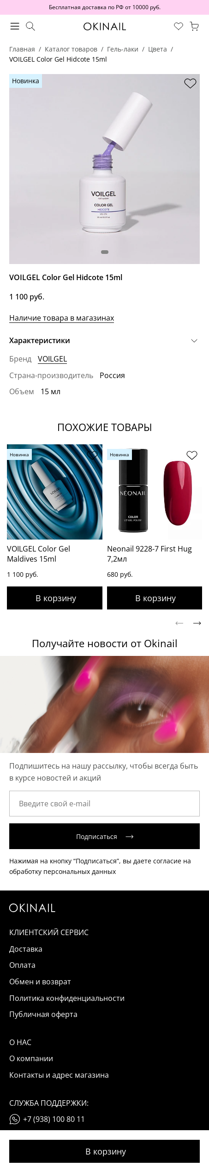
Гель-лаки (122, 49)
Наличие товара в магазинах (61, 318)
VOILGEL (52, 359)
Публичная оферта (43, 1014)
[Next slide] (197, 623)
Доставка (25, 949)
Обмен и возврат (40, 982)
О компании (31, 1058)
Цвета (157, 49)
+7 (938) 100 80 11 (54, 1119)
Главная (22, 49)
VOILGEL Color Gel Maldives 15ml (38, 553)
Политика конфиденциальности (67, 998)
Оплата (22, 965)
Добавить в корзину (104, 1151)
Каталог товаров (71, 49)
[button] (104, 252)
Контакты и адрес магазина (59, 1075)
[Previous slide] (179, 623)
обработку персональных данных (62, 871)
